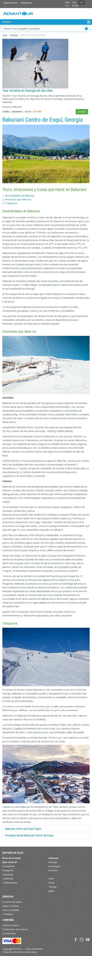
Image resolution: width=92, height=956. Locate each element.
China (51, 878)
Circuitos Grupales (12, 901)
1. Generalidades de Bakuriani (18, 195)
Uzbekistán (8, 866)
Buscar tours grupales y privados (22, 28)
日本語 (75, 5)
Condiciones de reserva (15, 929)
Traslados (7, 914)
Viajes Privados (10, 905)
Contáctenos (26, 3)
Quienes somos (11, 3)
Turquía (52, 886)
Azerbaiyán (54, 866)
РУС (74, 2)
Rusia (51, 882)
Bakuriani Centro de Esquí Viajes (23, 828)
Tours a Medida (10, 910)
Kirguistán (7, 874)
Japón (51, 890)
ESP (81, 2)
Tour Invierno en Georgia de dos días (27, 90)
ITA (67, 5)
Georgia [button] (7, 21)
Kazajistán (8, 870)
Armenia (52, 870)
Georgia (14, 35)
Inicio (4, 35)
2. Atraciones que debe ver (17, 199)
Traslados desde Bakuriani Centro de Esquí (29, 835)
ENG (67, 2)
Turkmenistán (9, 882)
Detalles (82, 111)
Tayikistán (7, 878)
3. (9, 203)
